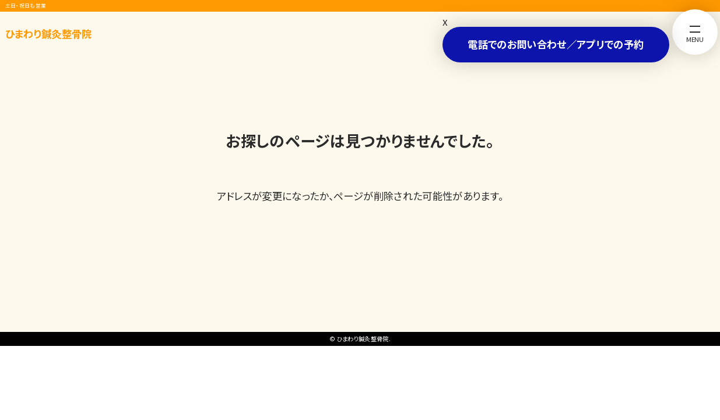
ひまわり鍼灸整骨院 (48, 33)
